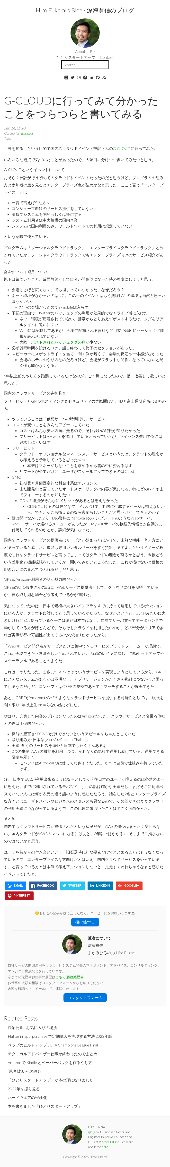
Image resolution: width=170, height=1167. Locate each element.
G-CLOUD (122, 148)
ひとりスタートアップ (75, 57)
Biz (92, 51)
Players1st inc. (109, 1142)
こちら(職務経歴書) (70, 977)
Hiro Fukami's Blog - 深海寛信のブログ (85, 10)
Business (27, 133)
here (105, 1147)
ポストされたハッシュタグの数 (58, 342)
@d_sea (93, 1132)
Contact (107, 57)
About (80, 51)
